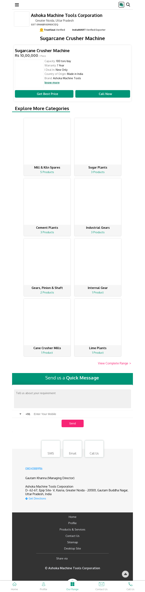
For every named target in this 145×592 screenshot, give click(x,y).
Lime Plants (97, 348)
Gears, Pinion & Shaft (47, 288)
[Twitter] (90, 558)
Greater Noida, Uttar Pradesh (52, 20)
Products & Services (72, 529)
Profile (72, 523)
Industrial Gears (98, 228)
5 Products (47, 172)
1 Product (98, 292)
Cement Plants (47, 228)
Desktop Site (72, 548)
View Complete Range (114, 363)
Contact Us (72, 536)
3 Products (98, 172)
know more (52, 82)
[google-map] (77, 498)
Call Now (102, 94)
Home (72, 517)
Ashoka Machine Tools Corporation (66, 15)
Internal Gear (98, 288)
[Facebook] (73, 558)
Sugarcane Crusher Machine (42, 50)
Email (72, 449)
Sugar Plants (97, 167)
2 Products (47, 292)
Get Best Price (44, 94)
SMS (51, 449)
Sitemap (72, 542)
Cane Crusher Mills (47, 348)
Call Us (94, 449)
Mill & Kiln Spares (47, 167)
